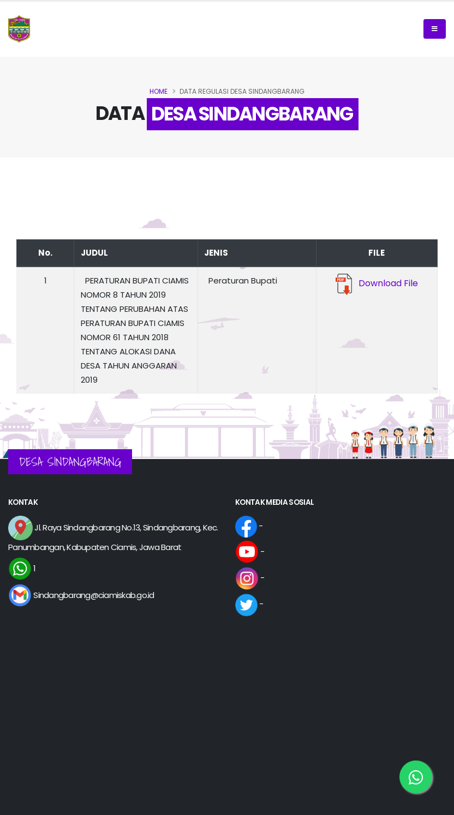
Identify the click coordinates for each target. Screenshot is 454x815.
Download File (377, 283)
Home (159, 91)
